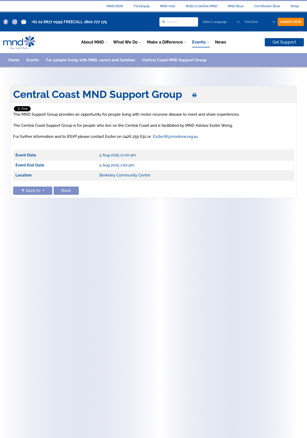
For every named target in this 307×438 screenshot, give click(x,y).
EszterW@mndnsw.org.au (175, 136)
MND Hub (167, 6)
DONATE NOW (290, 22)
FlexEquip (142, 6)
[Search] (178, 22)
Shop (295, 6)
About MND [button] (92, 42)
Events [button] (199, 42)
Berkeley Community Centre (124, 175)
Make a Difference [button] (165, 42)
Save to (31, 190)
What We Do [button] (125, 42)
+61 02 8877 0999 (47, 22)
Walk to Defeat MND (201, 6)
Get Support (284, 42)
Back (66, 190)
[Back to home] (19, 42)
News (220, 42)
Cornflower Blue (267, 6)
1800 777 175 (95, 22)
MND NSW (115, 6)
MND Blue (236, 6)
